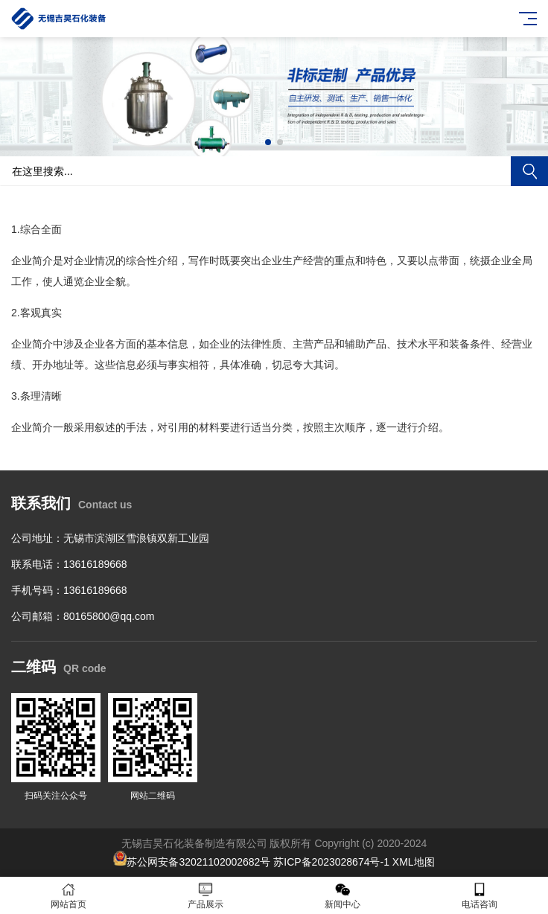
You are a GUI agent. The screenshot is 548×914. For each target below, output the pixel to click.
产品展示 (205, 896)
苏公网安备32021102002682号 (198, 862)
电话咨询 (479, 896)
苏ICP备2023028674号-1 (331, 862)
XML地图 (413, 862)
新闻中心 (342, 896)
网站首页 (68, 896)
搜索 (529, 171)
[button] (268, 142)
